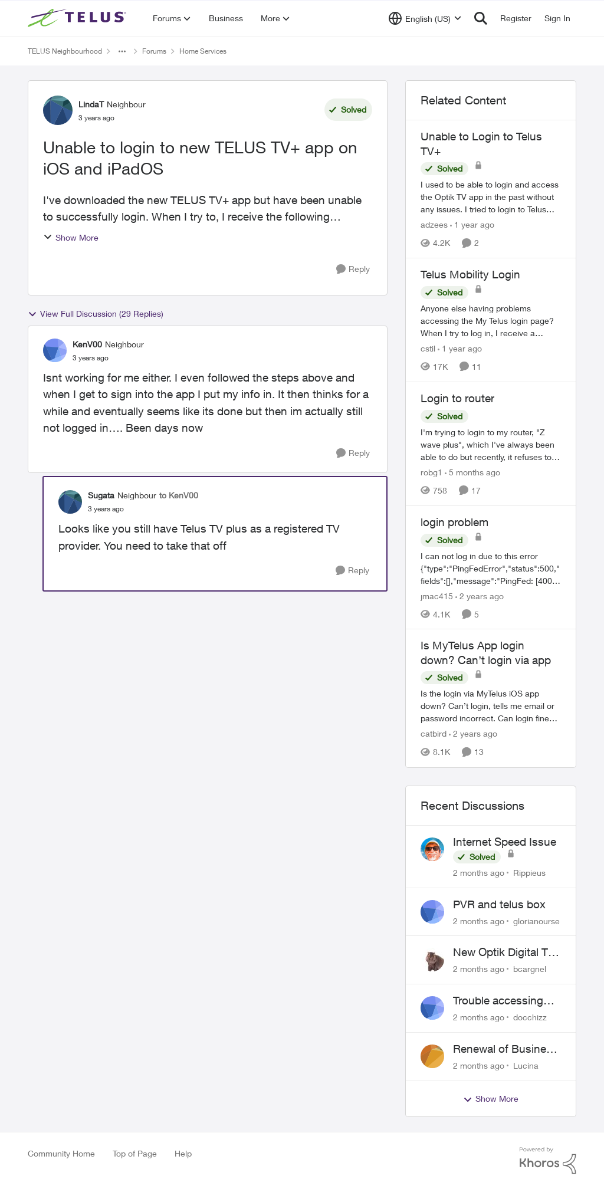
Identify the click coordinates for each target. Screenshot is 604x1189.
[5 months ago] (472, 472)
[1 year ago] (472, 224)
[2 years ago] (479, 595)
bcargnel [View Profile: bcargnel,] (529, 969)
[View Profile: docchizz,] (432, 1008)
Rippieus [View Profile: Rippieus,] (529, 873)
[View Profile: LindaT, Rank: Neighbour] (58, 110)
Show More (71, 237)
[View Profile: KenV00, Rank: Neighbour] (55, 350)
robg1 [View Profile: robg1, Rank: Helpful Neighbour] (431, 472)
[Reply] (353, 269)
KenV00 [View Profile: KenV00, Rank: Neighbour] (87, 344)
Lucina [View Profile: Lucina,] (526, 1065)
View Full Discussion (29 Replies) (95, 313)
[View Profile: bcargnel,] (432, 959)
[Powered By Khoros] (548, 1160)
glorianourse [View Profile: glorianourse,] (536, 920)
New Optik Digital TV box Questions (504, 952)
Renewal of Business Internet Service (505, 1049)
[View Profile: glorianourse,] (432, 912)
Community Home (61, 1153)
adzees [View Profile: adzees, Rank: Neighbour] (434, 224)
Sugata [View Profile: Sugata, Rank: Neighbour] (101, 495)
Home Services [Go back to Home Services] (202, 51)
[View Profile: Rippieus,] (432, 849)
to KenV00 (178, 495)
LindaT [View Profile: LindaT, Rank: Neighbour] (91, 104)
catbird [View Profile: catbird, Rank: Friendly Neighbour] (434, 734)
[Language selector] (425, 18)
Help (183, 1153)
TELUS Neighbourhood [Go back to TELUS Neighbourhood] (65, 51)
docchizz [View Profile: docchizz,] (530, 1017)
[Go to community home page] (78, 18)
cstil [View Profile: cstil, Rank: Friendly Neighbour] (428, 348)
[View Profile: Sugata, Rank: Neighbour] (70, 502)
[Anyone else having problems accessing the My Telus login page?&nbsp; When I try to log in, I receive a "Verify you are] (491, 320)
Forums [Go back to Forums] (154, 51)
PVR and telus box (499, 904)
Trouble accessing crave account (498, 1001)
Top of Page (135, 1153)
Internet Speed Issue (504, 841)
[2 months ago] (478, 872)
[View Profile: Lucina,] (432, 1056)
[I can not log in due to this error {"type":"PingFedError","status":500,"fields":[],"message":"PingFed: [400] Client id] (491, 567)
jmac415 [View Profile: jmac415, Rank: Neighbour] (437, 595)
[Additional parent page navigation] (122, 51)
